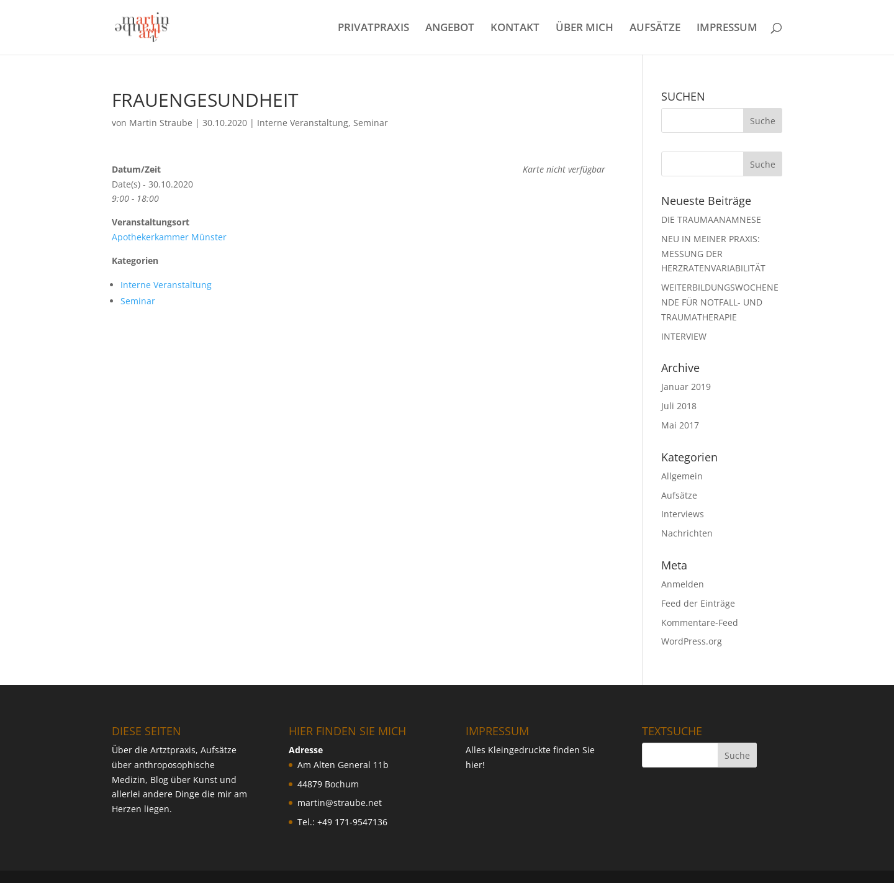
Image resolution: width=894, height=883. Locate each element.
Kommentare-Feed (699, 622)
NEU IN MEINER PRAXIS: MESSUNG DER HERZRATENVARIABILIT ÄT (713, 253)
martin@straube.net (339, 802)
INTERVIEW (684, 336)
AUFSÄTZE (655, 28)
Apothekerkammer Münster (169, 237)
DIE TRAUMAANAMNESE (711, 219)
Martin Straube (160, 123)
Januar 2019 (686, 386)
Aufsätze (679, 495)
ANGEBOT (449, 28)
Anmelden (682, 584)
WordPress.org (691, 641)
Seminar (370, 123)
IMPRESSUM (727, 28)
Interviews (682, 514)
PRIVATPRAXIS (373, 28)
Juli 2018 (679, 406)
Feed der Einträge (698, 603)
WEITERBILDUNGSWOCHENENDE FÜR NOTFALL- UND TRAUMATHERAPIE (720, 302)
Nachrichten (687, 533)
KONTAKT (515, 28)
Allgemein (682, 476)
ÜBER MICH (584, 28)
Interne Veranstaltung (302, 123)
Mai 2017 (680, 425)
